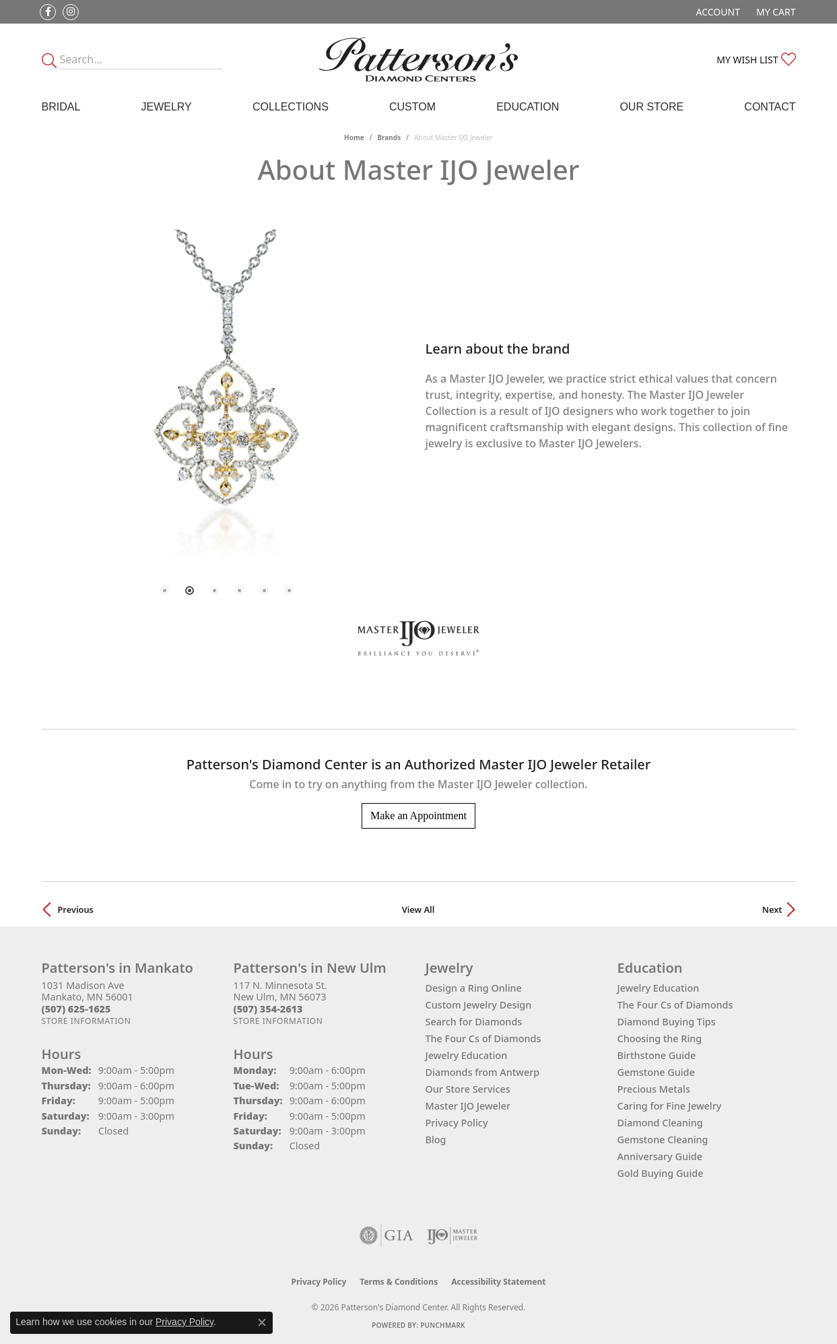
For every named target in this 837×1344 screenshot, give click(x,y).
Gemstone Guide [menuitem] (656, 1072)
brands (389, 137)
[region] (227, 396)
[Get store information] (86, 1021)
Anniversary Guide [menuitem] (660, 1156)
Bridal (61, 107)
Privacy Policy (457, 1122)
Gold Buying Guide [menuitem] (660, 1173)
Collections (291, 107)
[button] (717, 12)
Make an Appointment (418, 815)
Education (527, 107)
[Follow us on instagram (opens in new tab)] (71, 12)
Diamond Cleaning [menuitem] (660, 1122)
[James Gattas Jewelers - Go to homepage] (418, 59)
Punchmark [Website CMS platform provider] (442, 1325)
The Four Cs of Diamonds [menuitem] (675, 1004)
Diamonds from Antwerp (483, 1072)
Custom (412, 107)
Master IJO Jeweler (468, 1105)
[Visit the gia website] (386, 1235)
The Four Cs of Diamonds (483, 1038)
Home (354, 137)
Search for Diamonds (474, 1021)
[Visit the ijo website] (452, 1235)
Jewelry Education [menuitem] (658, 988)
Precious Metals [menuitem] (653, 1089)
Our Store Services (468, 1089)
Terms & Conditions (399, 1281)
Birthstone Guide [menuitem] (656, 1055)
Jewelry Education (467, 1055)
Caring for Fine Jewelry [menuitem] (669, 1105)
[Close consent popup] (262, 1322)
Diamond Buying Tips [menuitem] (666, 1021)
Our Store (651, 107)
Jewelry (166, 107)
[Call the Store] (76, 1008)
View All (418, 909)
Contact (769, 107)
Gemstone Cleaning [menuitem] (662, 1139)
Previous (76, 909)
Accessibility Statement (498, 1281)
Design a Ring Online (474, 988)
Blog (436, 1139)
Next (772, 909)
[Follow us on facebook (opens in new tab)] (48, 12)
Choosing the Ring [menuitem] (659, 1038)
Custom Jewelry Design (479, 1004)
